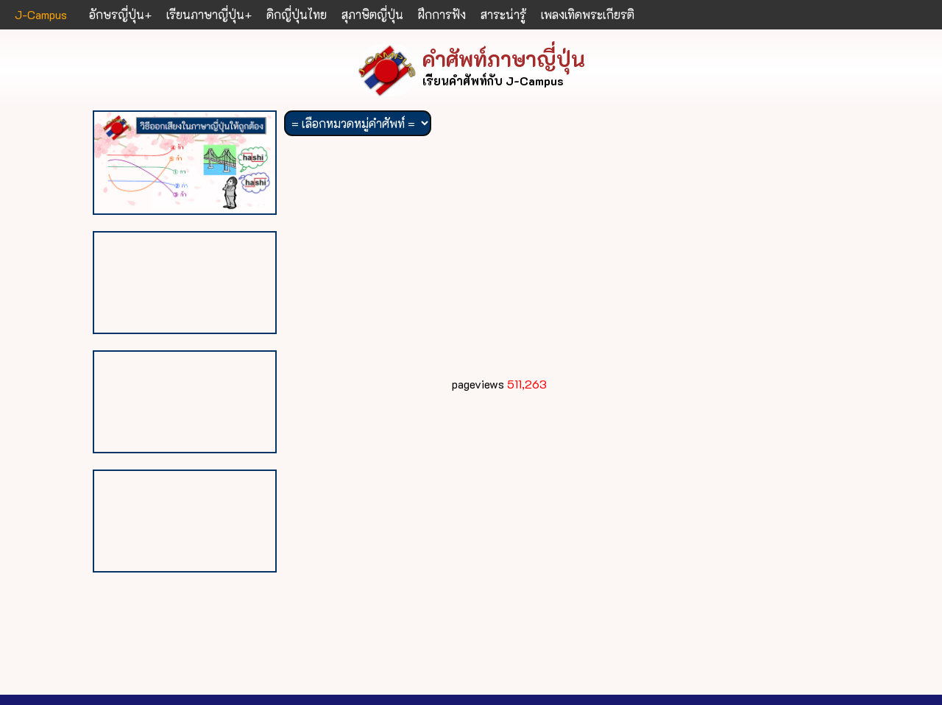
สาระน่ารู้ (503, 14)
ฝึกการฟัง (442, 14)
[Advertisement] (499, 260)
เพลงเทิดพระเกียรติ (587, 14)
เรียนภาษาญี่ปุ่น (205, 14)
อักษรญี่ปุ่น (116, 14)
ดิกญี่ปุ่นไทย (296, 14)
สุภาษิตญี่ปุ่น (372, 14)
